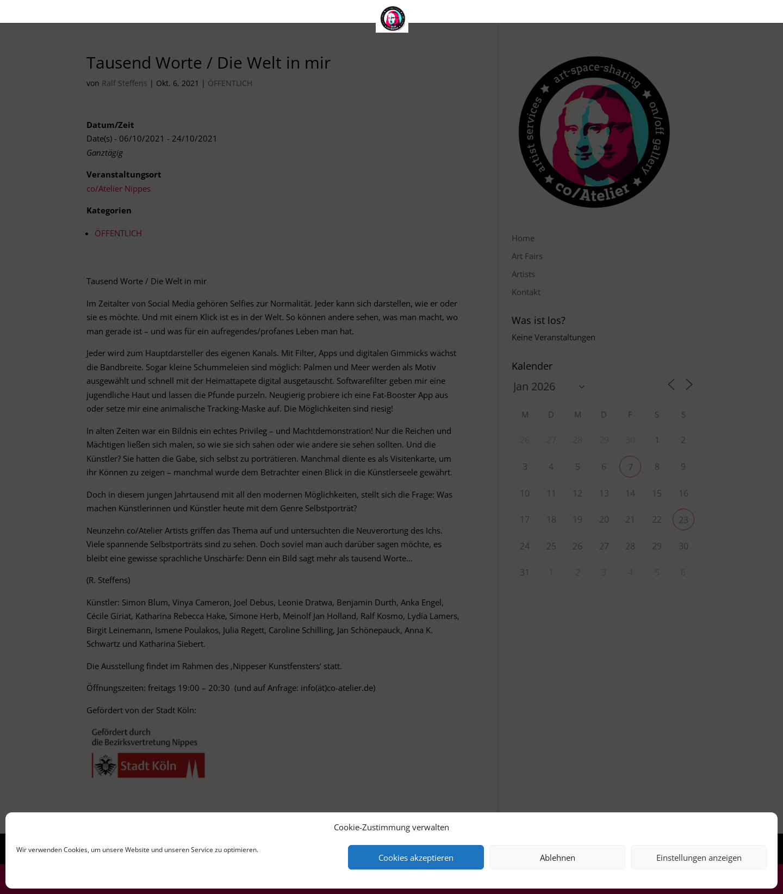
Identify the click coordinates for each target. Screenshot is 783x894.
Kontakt (471, 14)
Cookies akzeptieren (415, 857)
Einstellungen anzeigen (699, 857)
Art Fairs (362, 14)
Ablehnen (557, 857)
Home (307, 14)
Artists (416, 14)
